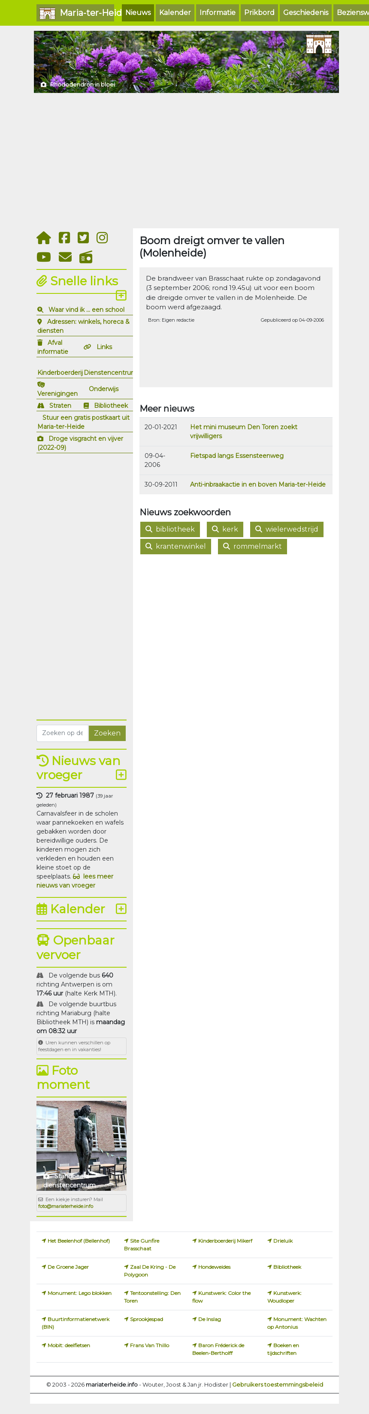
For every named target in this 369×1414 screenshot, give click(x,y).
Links (104, 347)
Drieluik (283, 1241)
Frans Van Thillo (149, 1345)
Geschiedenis (305, 13)
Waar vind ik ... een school (86, 310)
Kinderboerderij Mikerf (225, 1241)
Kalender (175, 13)
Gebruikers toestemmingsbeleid (277, 1384)
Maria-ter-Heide (76, 13)
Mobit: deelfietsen (69, 1345)
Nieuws (138, 13)
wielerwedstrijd (286, 529)
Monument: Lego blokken (80, 1293)
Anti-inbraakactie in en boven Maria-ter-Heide (258, 484)
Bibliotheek (111, 406)
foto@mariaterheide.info (65, 1206)
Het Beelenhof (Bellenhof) (79, 1241)
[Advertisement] (184, 161)
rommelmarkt (252, 546)
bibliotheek (170, 529)
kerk (225, 529)
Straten (60, 406)
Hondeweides (214, 1267)
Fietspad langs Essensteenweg (237, 456)
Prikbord (259, 13)
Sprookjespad (146, 1319)
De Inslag (209, 1319)
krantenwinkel (175, 546)
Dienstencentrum (110, 373)
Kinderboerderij (60, 373)
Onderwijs (103, 389)
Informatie (218, 13)
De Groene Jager (68, 1267)
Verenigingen (57, 394)
